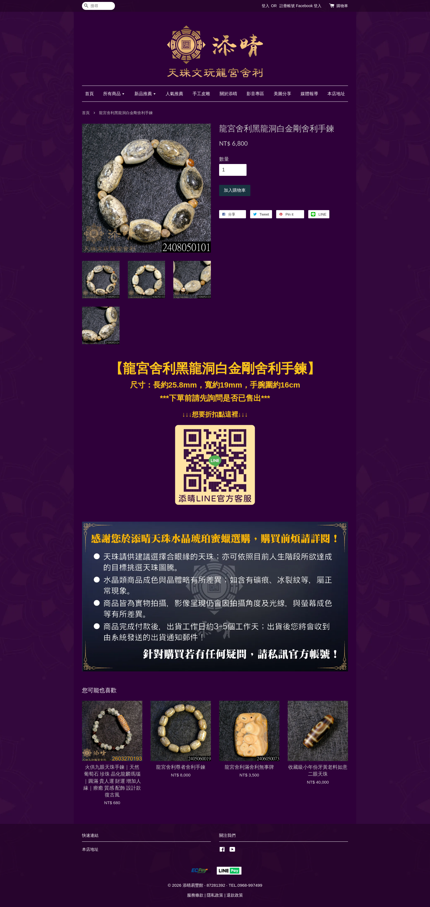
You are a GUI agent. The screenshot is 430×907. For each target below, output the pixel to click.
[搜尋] (98, 6)
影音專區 (255, 93)
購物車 (342, 6)
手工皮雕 (201, 93)
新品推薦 (145, 93)
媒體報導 (309, 93)
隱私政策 (215, 895)
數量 (224, 159)
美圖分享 (282, 93)
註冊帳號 (287, 6)
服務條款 (195, 895)
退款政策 (235, 895)
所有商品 (114, 93)
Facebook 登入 (308, 6)
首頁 (89, 93)
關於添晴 (228, 93)
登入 (265, 6)
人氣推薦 (174, 93)
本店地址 (336, 93)
